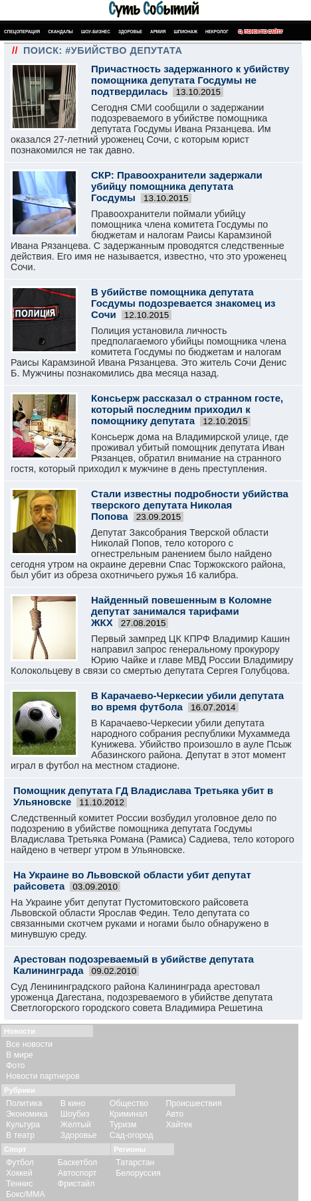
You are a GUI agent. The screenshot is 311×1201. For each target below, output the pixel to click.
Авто (174, 1114)
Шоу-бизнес (95, 31)
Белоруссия (138, 1173)
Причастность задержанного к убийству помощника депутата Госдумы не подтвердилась (190, 80)
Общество (129, 1103)
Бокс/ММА (25, 1194)
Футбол (20, 1162)
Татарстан (135, 1162)
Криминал (129, 1114)
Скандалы (60, 31)
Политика (24, 1103)
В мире (19, 1055)
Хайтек (178, 1124)
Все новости (29, 1044)
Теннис (19, 1183)
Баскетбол (78, 1162)
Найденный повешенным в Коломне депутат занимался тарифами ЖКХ (181, 611)
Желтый (75, 1124)
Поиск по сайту (259, 32)
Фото (15, 1065)
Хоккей (19, 1173)
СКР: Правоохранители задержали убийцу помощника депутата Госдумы (176, 186)
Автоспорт (77, 1173)
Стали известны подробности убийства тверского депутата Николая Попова (189, 505)
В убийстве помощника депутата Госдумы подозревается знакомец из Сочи (183, 303)
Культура (23, 1124)
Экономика (27, 1114)
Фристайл (76, 1183)
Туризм (123, 1124)
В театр (20, 1135)
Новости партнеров (43, 1076)
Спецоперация (22, 31)
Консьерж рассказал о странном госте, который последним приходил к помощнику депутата (187, 409)
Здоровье (130, 31)
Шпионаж (185, 31)
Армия (157, 31)
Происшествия (193, 1103)
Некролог (217, 31)
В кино (73, 1103)
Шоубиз (75, 1114)
